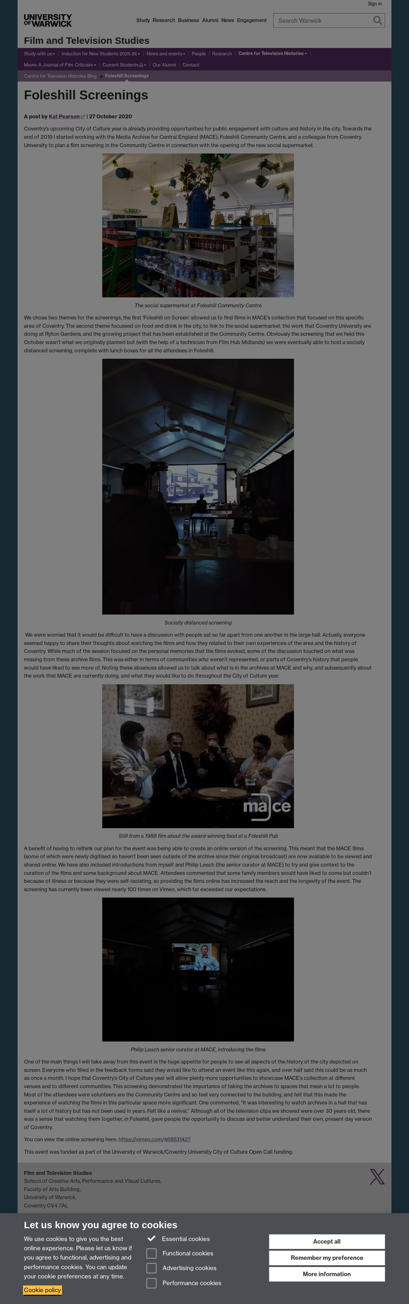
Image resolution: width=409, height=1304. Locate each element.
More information (327, 1274)
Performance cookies (183, 1284)
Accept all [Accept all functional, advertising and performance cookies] (327, 1241)
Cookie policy (42, 1290)
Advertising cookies (181, 1269)
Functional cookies (179, 1254)
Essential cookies (178, 1238)
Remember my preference (327, 1257)
